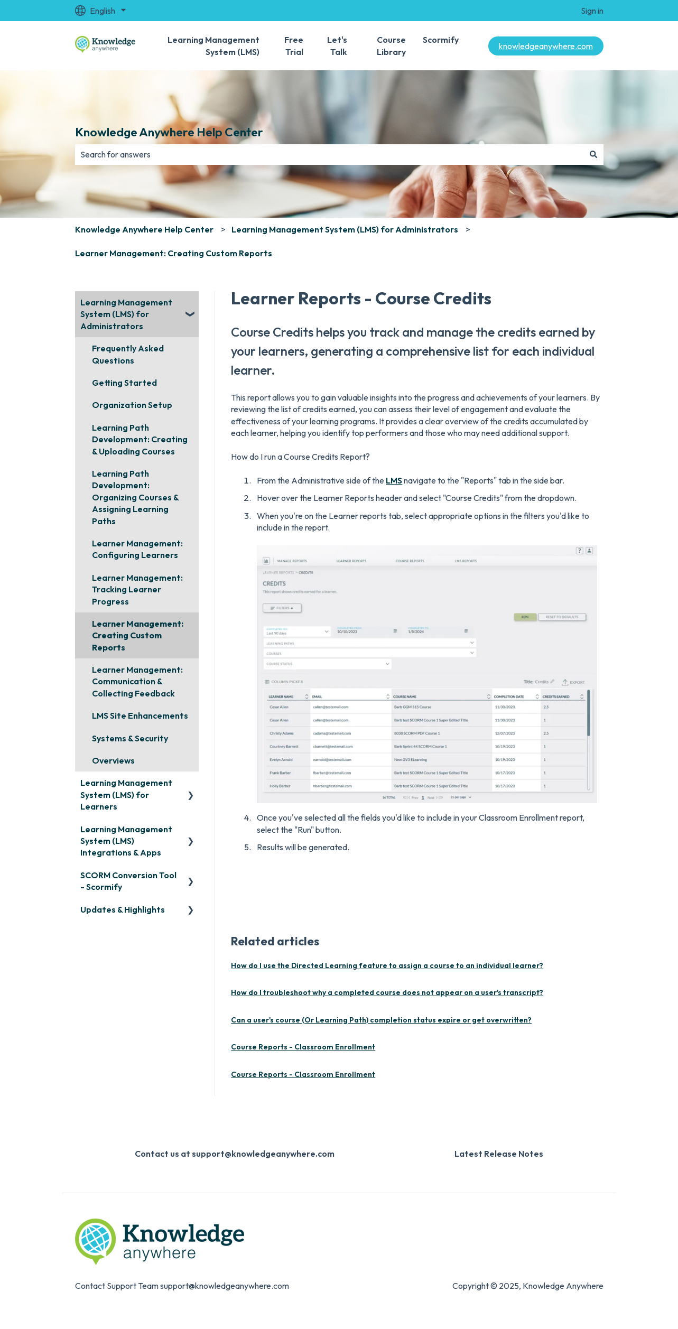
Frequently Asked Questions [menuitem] (128, 354)
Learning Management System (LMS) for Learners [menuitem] (126, 794)
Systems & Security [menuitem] (130, 738)
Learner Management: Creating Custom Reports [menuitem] (137, 635)
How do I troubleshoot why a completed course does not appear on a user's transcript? (387, 992)
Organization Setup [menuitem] (132, 404)
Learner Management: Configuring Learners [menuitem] (137, 549)
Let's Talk (337, 45)
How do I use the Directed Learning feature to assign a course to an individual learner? (387, 965)
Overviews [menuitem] (113, 760)
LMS (394, 480)
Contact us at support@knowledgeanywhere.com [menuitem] (235, 1153)
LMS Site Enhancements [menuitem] (140, 715)
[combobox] (329, 154)
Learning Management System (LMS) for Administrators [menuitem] (126, 314)
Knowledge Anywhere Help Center (169, 132)
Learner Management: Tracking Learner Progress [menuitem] (137, 589)
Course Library (391, 45)
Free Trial (293, 45)
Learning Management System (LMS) (213, 45)
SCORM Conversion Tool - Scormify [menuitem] (128, 881)
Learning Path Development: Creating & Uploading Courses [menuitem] (140, 439)
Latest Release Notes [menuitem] (498, 1153)
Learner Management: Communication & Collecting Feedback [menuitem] (137, 681)
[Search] (593, 154)
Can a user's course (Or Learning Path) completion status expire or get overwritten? (381, 1020)
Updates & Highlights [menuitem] (122, 909)
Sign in (592, 10)
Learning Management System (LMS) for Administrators (344, 229)
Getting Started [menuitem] (124, 382)
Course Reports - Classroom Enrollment (303, 1047)
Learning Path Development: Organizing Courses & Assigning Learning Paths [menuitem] (135, 497)
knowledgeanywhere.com (546, 46)
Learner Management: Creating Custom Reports (173, 253)
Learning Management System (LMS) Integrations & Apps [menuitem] (126, 841)
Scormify (441, 39)
